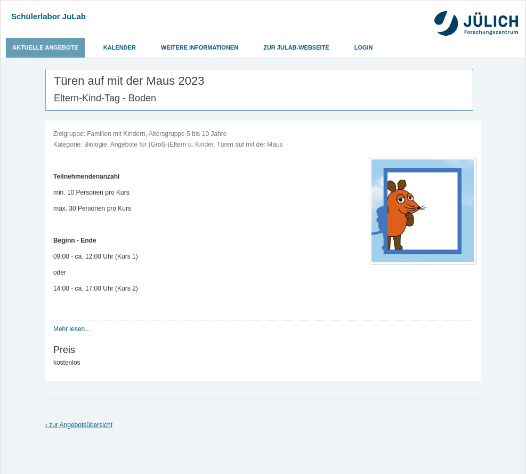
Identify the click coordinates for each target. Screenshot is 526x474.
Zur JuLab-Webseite (296, 47)
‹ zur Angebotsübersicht (78, 425)
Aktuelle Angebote (45, 47)
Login (363, 47)
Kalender (119, 47)
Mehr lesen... (71, 329)
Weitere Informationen (199, 47)
